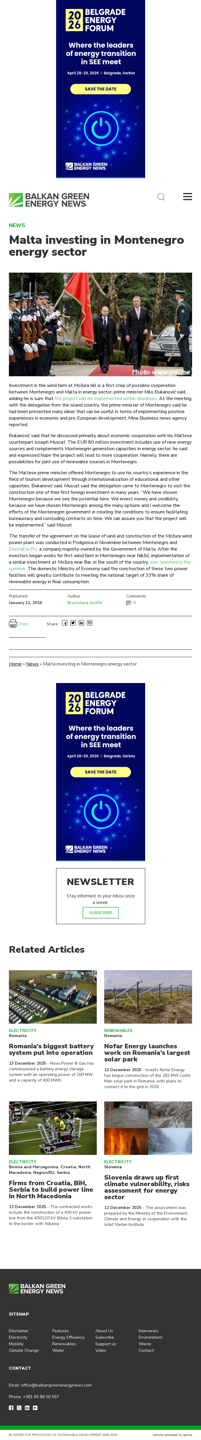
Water (58, 1350)
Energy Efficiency (68, 1337)
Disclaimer (19, 1331)
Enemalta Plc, (23, 549)
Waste (145, 1344)
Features (60, 1331)
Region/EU (43, 1172)
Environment (150, 1337)
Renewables (118, 1030)
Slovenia (113, 1167)
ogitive (187, 1435)
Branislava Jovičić (84, 603)
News (32, 664)
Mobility (16, 1344)
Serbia (63, 1172)
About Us (104, 1331)
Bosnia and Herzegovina (33, 1167)
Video (100, 1350)
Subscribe (104, 1337)
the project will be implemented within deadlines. (106, 398)
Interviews (148, 1331)
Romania (18, 1035)
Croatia (68, 1167)
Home (15, 664)
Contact (146, 1350)
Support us (105, 1344)
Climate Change (24, 1350)
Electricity (22, 1030)
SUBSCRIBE (100, 913)
